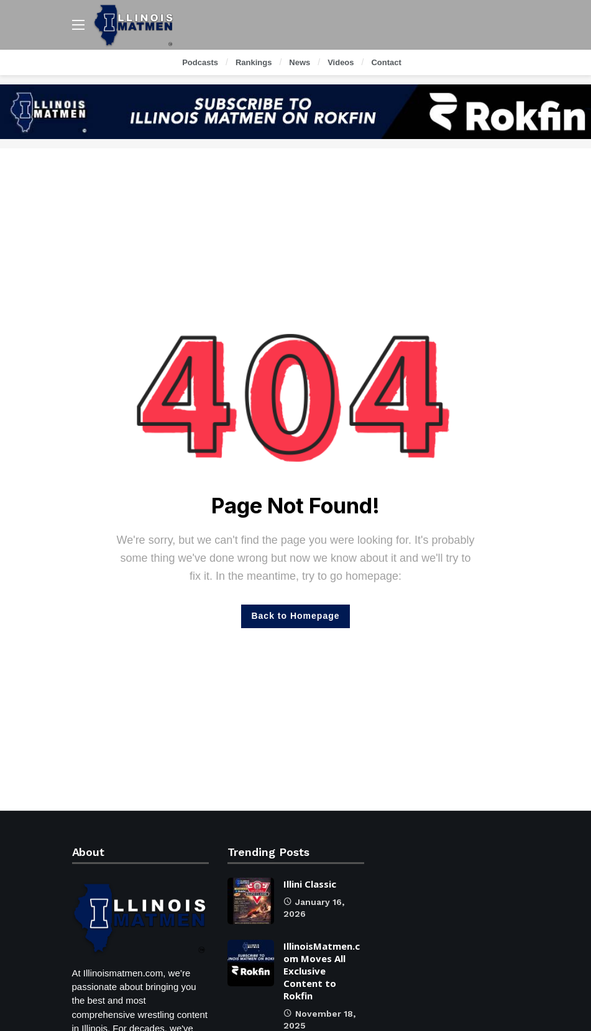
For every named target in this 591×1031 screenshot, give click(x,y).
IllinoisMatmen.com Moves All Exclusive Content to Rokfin (321, 971)
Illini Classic (309, 884)
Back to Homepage (295, 616)
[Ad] (295, 111)
